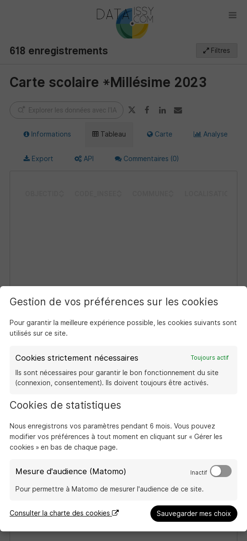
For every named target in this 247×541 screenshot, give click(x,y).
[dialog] (123, 408)
